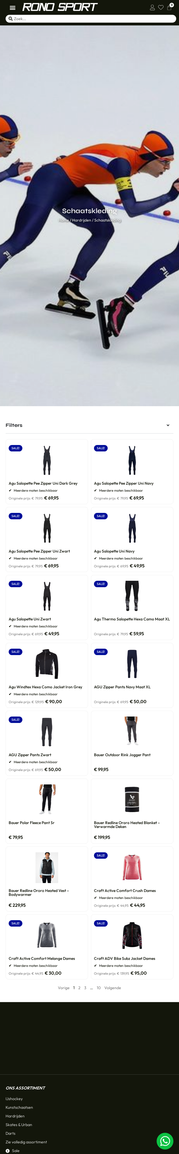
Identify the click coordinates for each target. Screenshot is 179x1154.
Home (63, 220)
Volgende (112, 987)
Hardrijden (81, 220)
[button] (12, 7)
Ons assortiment (25, 1035)
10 (99, 987)
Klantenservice (24, 1114)
